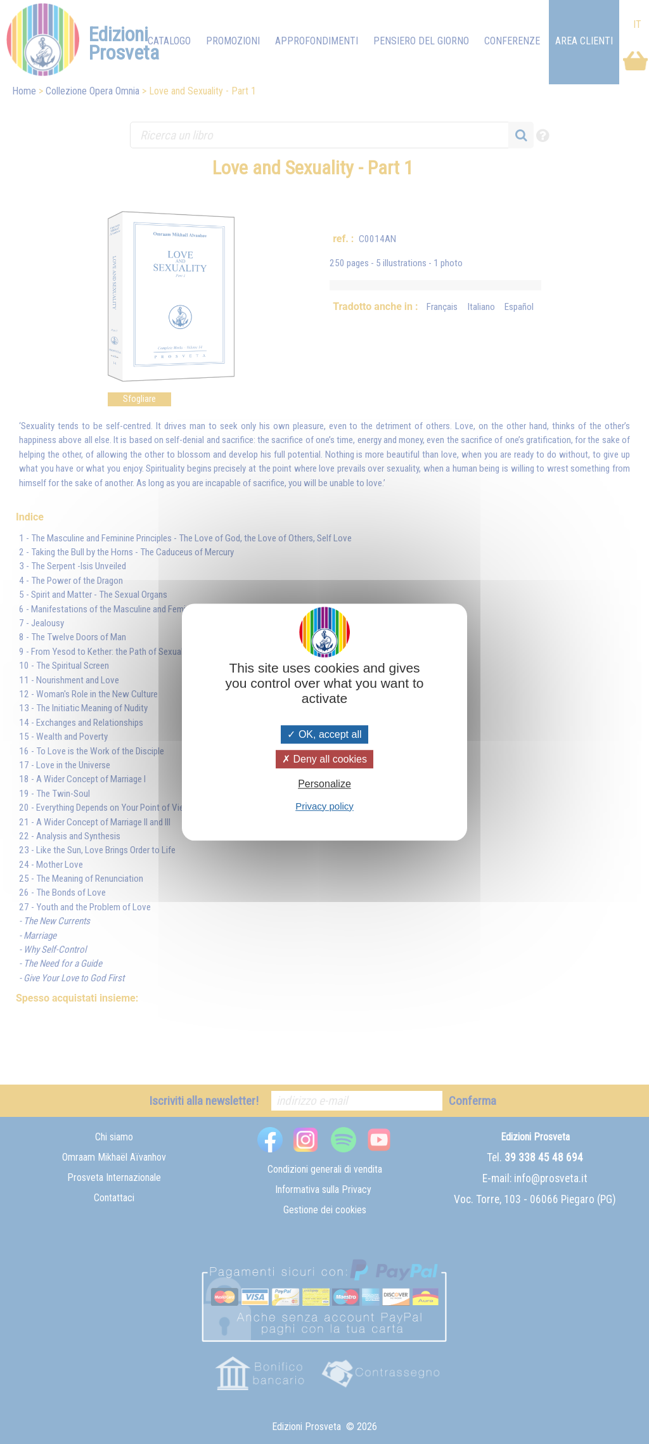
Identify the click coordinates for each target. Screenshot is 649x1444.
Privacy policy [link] (324, 806)
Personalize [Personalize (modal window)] (324, 784)
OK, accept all (324, 734)
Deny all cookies (324, 759)
